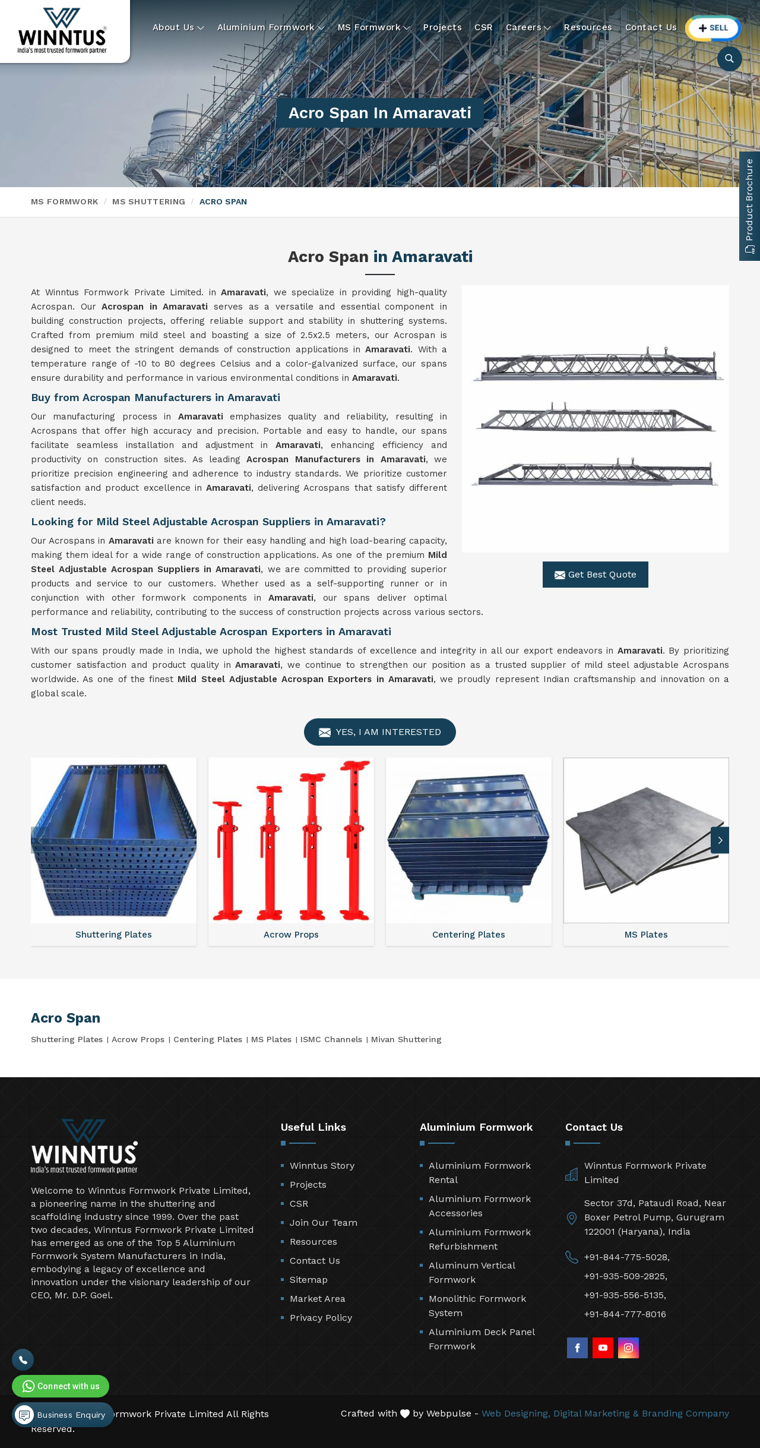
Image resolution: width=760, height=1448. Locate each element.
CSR (483, 27)
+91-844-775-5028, (627, 1257)
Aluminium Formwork (271, 27)
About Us (179, 27)
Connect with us (60, 1386)
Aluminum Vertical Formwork (472, 1272)
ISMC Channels (331, 1039)
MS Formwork (374, 27)
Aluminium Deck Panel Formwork (481, 1339)
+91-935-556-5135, (625, 1295)
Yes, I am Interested (380, 732)
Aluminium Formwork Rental (480, 1172)
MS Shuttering (148, 201)
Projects (442, 27)
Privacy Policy (321, 1317)
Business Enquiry (60, 1414)
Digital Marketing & (596, 1413)
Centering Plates (207, 1039)
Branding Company (685, 1413)
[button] (720, 840)
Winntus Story (322, 1165)
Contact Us (651, 27)
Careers (529, 27)
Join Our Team (323, 1222)
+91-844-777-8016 (625, 1314)
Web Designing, (516, 1413)
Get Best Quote (595, 575)
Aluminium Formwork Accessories (480, 1206)
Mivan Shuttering (406, 1039)
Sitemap (309, 1279)
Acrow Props (138, 1039)
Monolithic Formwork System (477, 1305)
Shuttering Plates (67, 1039)
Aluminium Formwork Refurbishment (480, 1239)
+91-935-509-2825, (625, 1276)
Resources (588, 27)
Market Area (318, 1298)
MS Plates (271, 1039)
